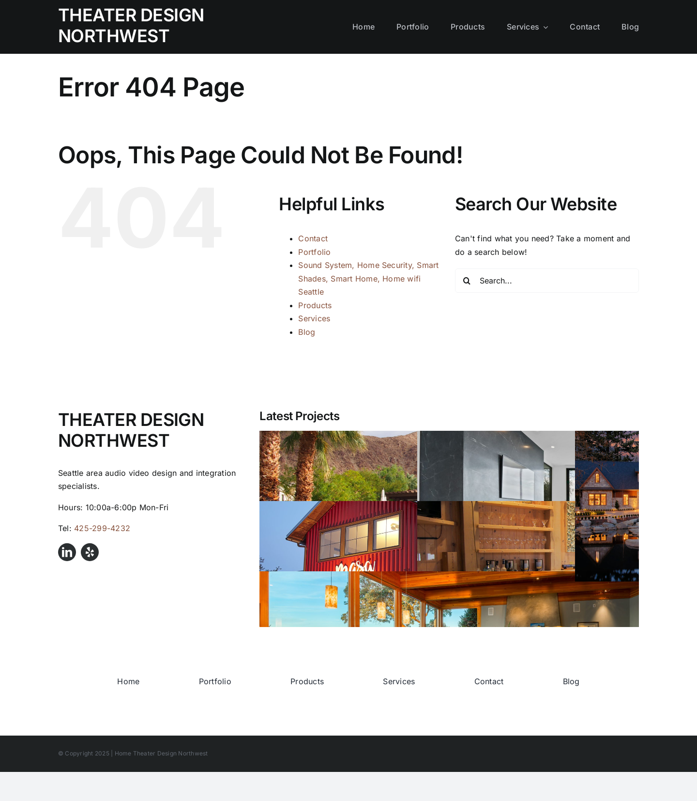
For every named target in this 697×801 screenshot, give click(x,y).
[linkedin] (67, 552)
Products (315, 305)
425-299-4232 (102, 528)
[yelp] (90, 552)
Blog (306, 332)
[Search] (467, 280)
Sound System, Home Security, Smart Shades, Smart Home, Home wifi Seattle (368, 278)
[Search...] (547, 280)
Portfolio (314, 252)
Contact (313, 238)
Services (314, 318)
